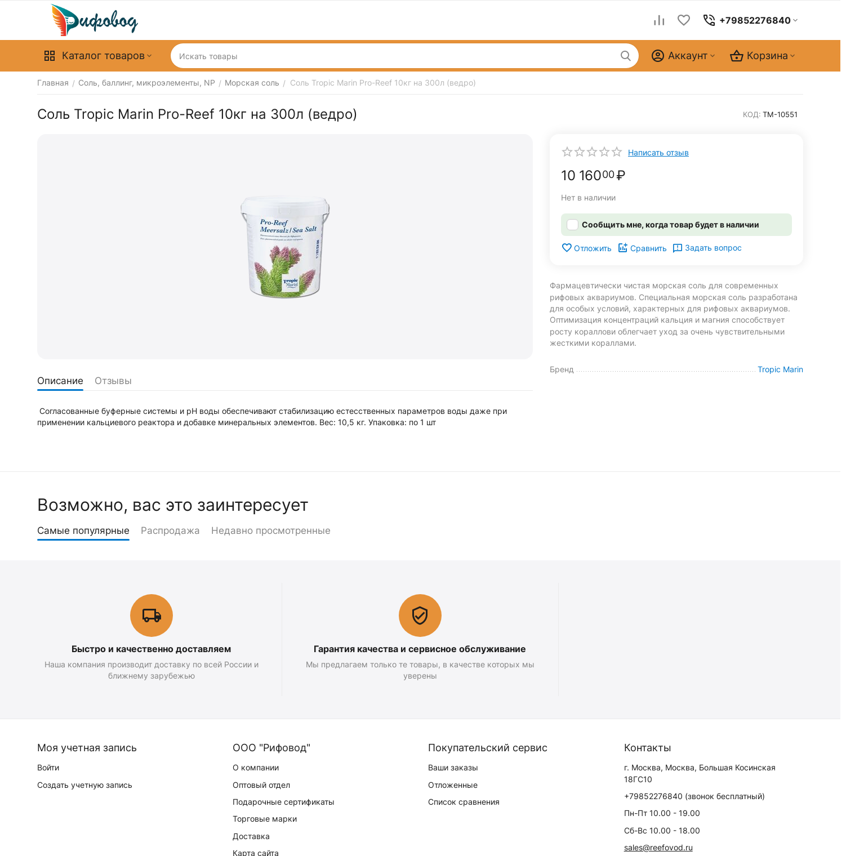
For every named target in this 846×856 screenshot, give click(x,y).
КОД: (752, 114)
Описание (60, 380)
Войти (48, 767)
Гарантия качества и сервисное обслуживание (420, 648)
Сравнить (642, 247)
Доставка (251, 836)
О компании (256, 767)
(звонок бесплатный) (694, 796)
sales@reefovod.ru (658, 847)
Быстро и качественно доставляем (151, 648)
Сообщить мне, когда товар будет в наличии (670, 224)
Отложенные (453, 785)
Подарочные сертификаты (284, 801)
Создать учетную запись (84, 785)
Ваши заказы (453, 767)
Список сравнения (464, 801)
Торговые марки (265, 818)
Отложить (586, 247)
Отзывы (113, 380)
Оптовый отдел (261, 785)
